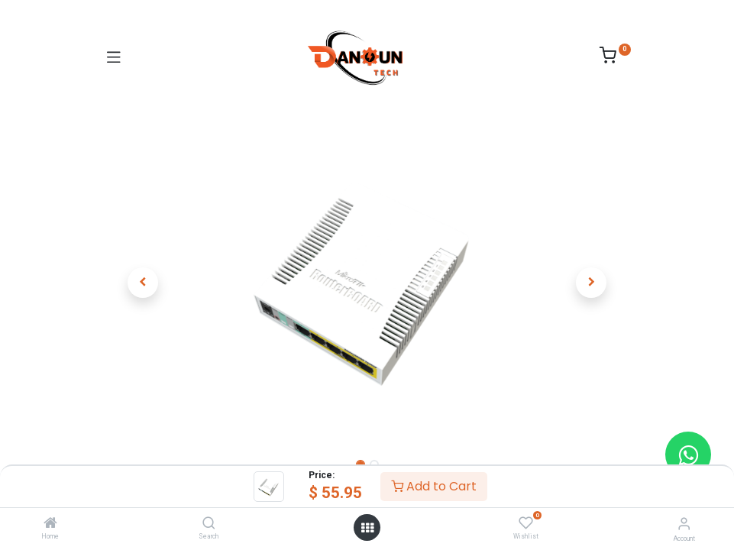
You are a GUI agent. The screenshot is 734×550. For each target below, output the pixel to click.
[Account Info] (684, 523)
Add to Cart (434, 486)
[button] (143, 283)
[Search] (209, 524)
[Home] (50, 524)
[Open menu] (367, 528)
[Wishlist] (526, 523)
